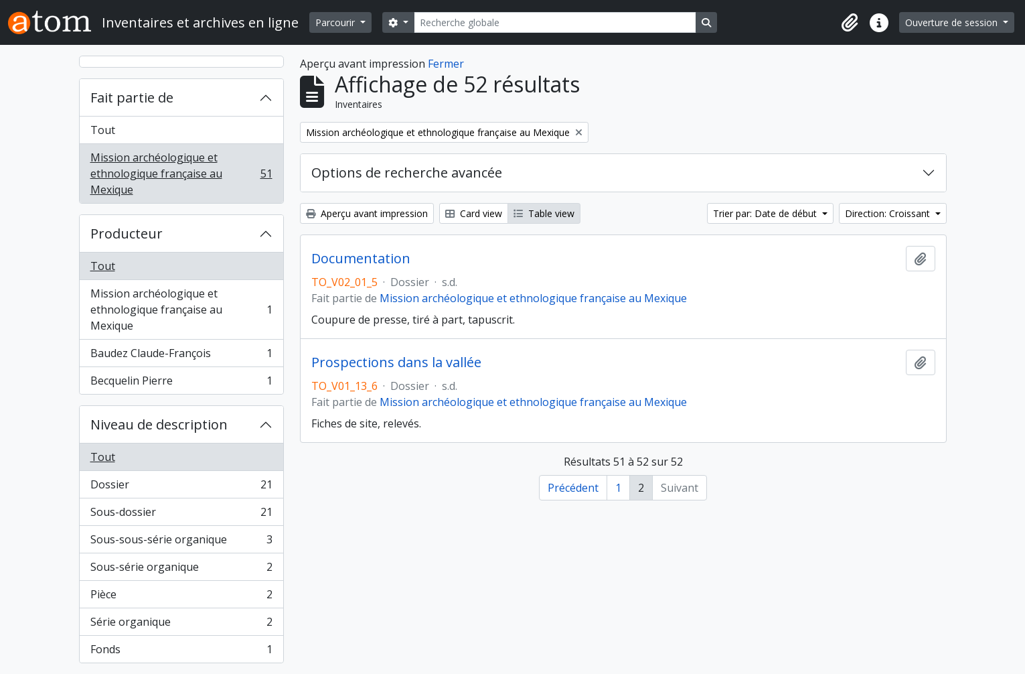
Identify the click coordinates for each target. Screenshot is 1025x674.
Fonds (181, 652)
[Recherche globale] (555, 22)
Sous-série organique (181, 570)
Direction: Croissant (889, 213)
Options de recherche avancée (406, 172)
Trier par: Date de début (766, 213)
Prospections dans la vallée (396, 362)
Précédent (573, 487)
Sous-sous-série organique (181, 542)
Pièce (181, 597)
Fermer (446, 63)
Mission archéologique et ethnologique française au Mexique (181, 173)
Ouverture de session (952, 22)
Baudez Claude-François (181, 356)
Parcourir (336, 22)
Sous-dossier (181, 515)
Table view (544, 213)
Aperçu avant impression (367, 213)
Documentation (360, 259)
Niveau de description (159, 424)
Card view (473, 213)
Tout (102, 130)
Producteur (126, 233)
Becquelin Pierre (181, 383)
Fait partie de (131, 97)
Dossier (181, 487)
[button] (849, 23)
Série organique (181, 625)
